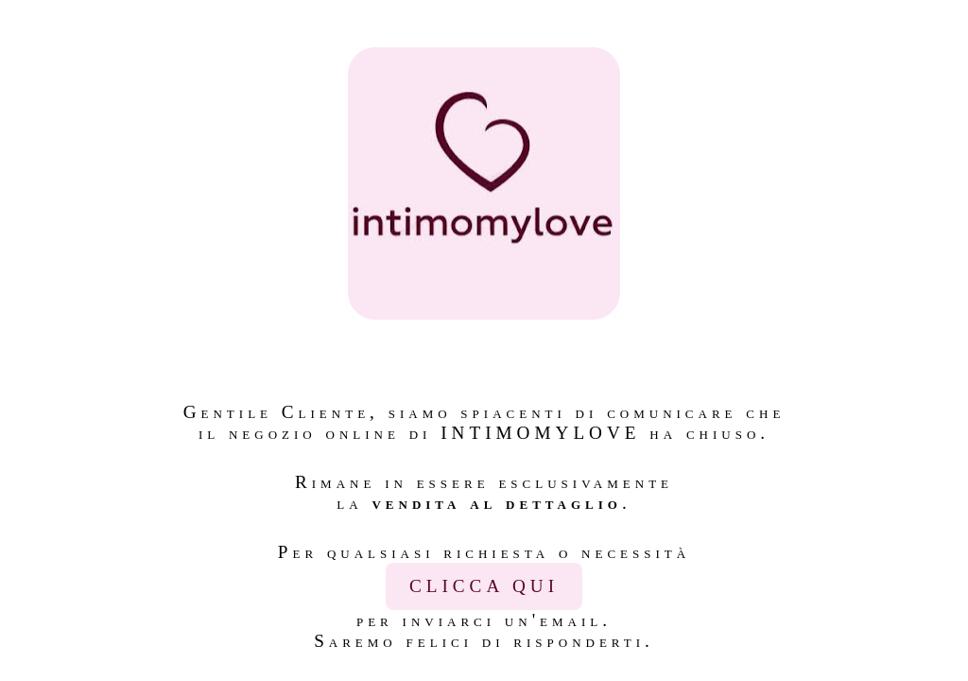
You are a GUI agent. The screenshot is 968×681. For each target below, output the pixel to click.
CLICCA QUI (484, 586)
